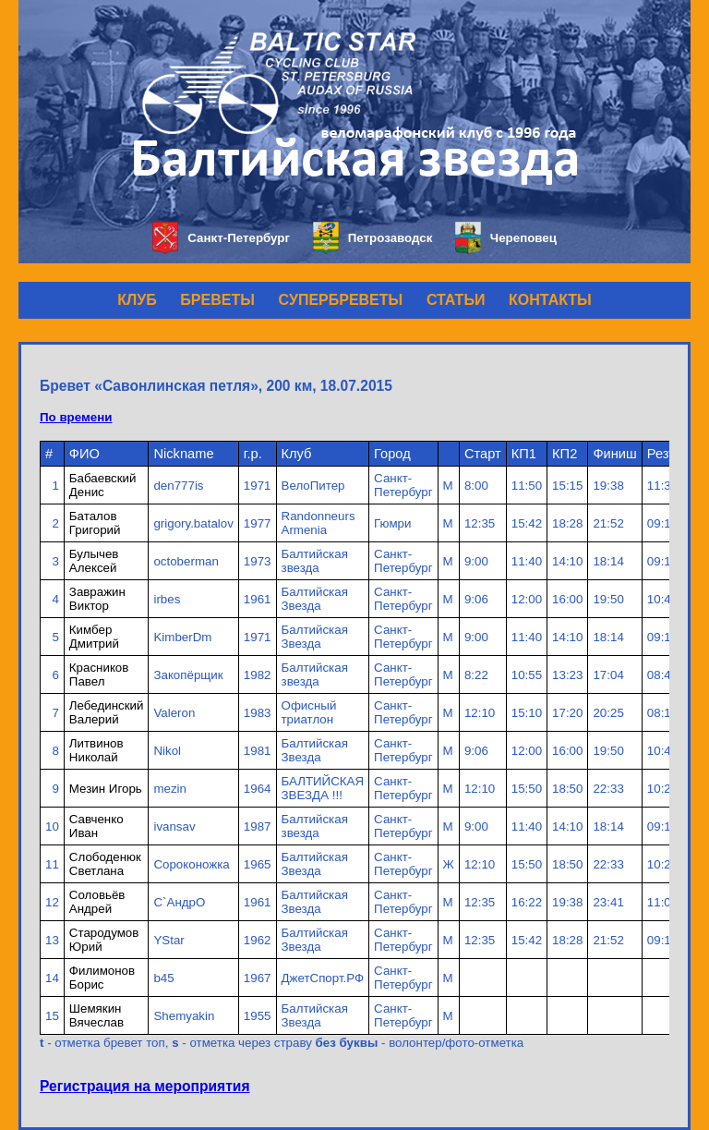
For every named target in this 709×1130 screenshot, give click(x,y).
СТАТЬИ (456, 300)
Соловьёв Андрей (97, 902)
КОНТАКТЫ (550, 300)
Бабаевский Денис (103, 485)
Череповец (506, 238)
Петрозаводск (372, 238)
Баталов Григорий (95, 523)
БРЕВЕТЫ (217, 300)
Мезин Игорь (105, 789)
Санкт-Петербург (221, 238)
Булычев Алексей (94, 561)
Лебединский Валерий (106, 712)
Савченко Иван (96, 826)
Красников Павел (99, 674)
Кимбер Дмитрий (94, 636)
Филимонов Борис (102, 977)
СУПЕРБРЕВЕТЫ (341, 300)
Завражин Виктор (97, 599)
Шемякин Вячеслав (96, 1015)
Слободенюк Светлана (105, 864)
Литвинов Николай (96, 750)
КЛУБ (136, 300)
